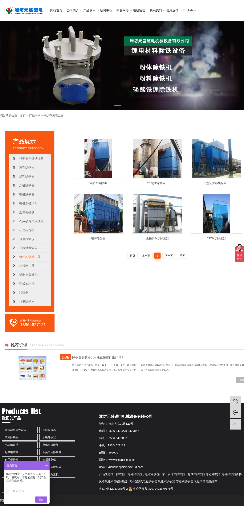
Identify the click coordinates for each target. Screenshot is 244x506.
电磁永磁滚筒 (28, 203)
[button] (117, 106)
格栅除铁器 (27, 301)
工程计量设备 (28, 248)
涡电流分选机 (28, 274)
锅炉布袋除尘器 (53, 115)
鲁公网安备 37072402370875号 (150, 488)
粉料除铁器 (27, 167)
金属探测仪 (27, 239)
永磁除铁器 (27, 185)
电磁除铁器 (27, 194)
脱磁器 (23, 292)
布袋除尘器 (27, 265)
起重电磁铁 (27, 212)
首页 (23, 115)
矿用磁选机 (27, 230)
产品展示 (34, 115)
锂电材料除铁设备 (31, 158)
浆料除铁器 (27, 176)
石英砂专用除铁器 (31, 221)
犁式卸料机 (27, 283)
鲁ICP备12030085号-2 (113, 488)
